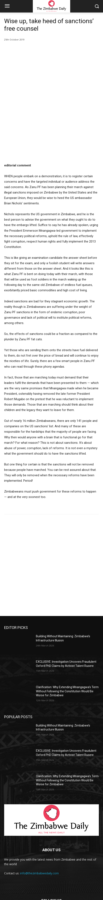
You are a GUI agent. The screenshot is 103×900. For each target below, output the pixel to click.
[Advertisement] (51, 540)
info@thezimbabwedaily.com (39, 826)
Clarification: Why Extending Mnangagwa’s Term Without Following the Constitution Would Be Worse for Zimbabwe (67, 644)
